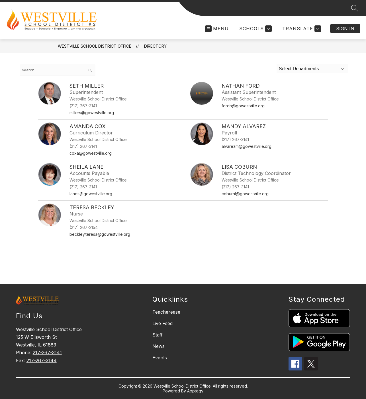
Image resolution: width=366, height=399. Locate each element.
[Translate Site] (301, 28)
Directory (155, 46)
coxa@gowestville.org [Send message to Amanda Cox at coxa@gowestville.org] (90, 153)
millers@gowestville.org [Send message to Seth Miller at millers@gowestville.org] (91, 112)
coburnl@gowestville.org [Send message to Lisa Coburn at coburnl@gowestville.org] (245, 193)
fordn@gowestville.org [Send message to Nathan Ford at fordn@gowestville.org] (243, 105)
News (158, 346)
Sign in (345, 28)
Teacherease (166, 312)
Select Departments (299, 68)
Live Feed (162, 323)
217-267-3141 (47, 352)
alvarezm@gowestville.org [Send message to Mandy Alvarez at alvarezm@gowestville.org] (246, 146)
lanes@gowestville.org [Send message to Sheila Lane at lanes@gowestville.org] (90, 193)
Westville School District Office (94, 46)
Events (159, 357)
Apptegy (195, 390)
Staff (157, 335)
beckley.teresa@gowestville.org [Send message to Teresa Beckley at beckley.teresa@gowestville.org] (99, 234)
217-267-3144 (41, 360)
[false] (57, 70)
